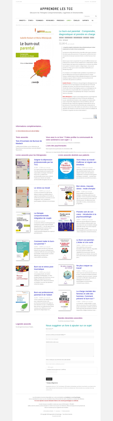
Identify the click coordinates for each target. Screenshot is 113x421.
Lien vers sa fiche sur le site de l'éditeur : (56, 334)
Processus (61, 20)
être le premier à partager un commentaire (84, 152)
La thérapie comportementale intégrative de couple (42, 215)
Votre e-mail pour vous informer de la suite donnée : (58, 359)
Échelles (77, 20)
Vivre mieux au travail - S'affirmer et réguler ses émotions (86, 162)
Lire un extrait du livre (88, 118)
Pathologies (50, 20)
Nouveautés (86, 37)
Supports (85, 20)
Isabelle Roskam (68, 37)
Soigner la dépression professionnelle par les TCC (43, 162)
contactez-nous (49, 389)
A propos (58, 411)
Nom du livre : (49, 328)
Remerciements (66, 411)
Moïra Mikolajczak (78, 37)
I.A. (92, 20)
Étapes (31, 20)
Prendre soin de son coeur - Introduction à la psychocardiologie (86, 214)
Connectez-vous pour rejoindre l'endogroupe (57, 142)
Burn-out (61, 37)
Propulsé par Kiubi (56, 416)
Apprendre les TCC (56, 9)
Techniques (40, 20)
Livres (69, 20)
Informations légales (48, 411)
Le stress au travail (42, 188)
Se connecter (93, 1)
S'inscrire (87, 1)
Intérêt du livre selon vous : (52, 342)
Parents (92, 37)
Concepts (23, 20)
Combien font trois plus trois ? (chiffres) (56, 369)
